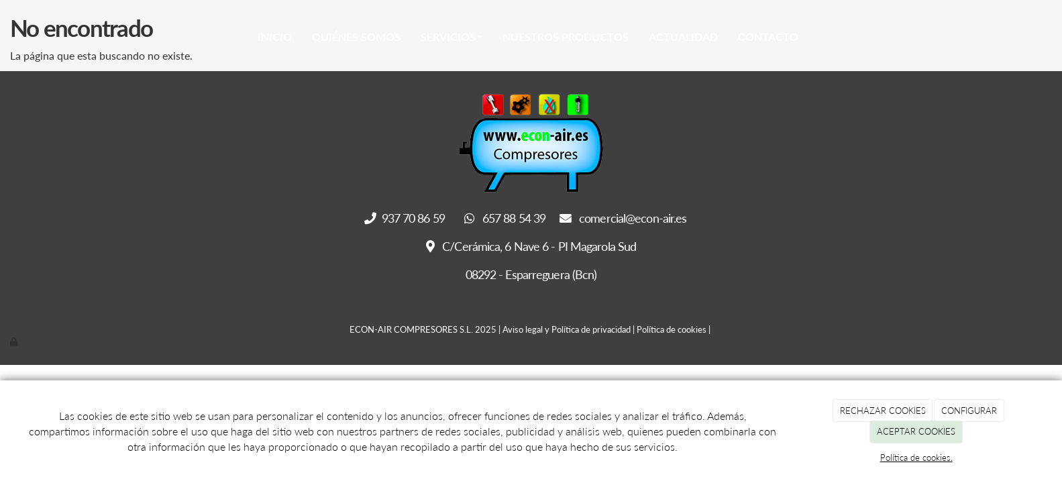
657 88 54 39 (505, 218)
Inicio (275, 36)
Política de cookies (671, 329)
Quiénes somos (356, 36)
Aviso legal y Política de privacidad (566, 329)
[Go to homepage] (145, 37)
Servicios (451, 36)
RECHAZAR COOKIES (883, 410)
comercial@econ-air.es (623, 218)
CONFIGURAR (969, 410)
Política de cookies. (916, 457)
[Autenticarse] (14, 341)
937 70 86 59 (405, 218)
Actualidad (683, 36)
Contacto (768, 36)
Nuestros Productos (565, 36)
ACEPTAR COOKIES (916, 431)
